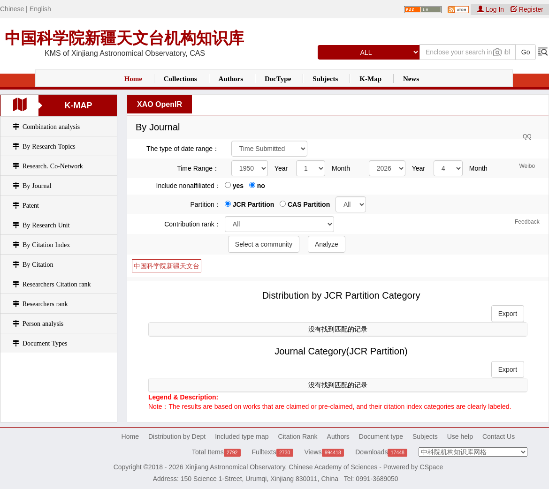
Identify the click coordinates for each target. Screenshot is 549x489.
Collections (180, 79)
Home (133, 79)
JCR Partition (249, 204)
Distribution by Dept (177, 436)
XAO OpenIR (159, 104)
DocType (278, 79)
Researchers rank (45, 304)
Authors (231, 79)
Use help (460, 436)
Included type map (241, 436)
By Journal (37, 185)
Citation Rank (298, 436)
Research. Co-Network (53, 166)
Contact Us (498, 436)
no (257, 185)
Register (527, 9)
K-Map (370, 79)
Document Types (45, 343)
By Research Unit (46, 225)
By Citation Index (46, 244)
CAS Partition (305, 204)
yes (234, 185)
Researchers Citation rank (57, 284)
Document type (381, 436)
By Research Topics (49, 146)
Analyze (326, 244)
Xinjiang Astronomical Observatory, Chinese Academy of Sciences (281, 467)
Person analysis (43, 323)
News (411, 79)
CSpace (431, 467)
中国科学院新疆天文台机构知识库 (124, 38)
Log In (491, 9)
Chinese (12, 9)
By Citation (38, 264)
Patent (31, 205)
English (40, 9)
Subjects (325, 79)
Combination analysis (51, 126)
